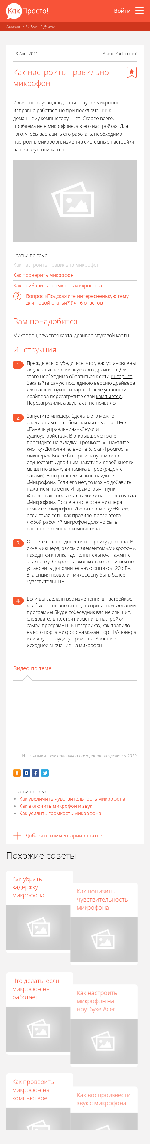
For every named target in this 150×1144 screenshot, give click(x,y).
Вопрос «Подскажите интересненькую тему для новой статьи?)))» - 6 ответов (77, 299)
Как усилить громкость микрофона (60, 813)
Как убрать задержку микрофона (28, 887)
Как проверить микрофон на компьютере (33, 1063)
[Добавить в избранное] (132, 72)
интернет (121, 376)
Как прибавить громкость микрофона (57, 285)
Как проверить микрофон (43, 275)
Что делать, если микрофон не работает (35, 975)
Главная (13, 26)
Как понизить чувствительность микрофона (107, 887)
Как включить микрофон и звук (55, 806)
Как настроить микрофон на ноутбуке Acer (102, 975)
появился (106, 403)
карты (80, 389)
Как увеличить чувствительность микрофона (72, 798)
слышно (36, 528)
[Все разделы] (139, 10)
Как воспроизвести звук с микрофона (109, 1059)
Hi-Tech (32, 26)
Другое (49, 26)
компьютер (109, 396)
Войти (122, 10)
